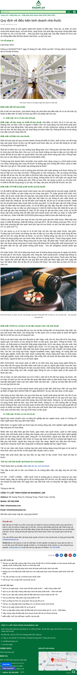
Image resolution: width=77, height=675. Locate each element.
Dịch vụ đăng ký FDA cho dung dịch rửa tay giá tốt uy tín (23, 601)
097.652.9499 (55, 547)
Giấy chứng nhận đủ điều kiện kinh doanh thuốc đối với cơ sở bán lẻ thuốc (30, 613)
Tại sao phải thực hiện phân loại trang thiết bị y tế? (21, 598)
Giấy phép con (15, 15)
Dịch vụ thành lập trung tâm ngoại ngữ (13, 660)
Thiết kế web (69, 673)
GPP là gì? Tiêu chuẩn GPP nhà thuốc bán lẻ (19, 580)
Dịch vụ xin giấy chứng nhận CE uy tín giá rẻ (19, 607)
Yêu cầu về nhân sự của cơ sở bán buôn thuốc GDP (21, 577)
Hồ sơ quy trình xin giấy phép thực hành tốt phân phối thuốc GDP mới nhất (30, 568)
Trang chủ (4, 15)
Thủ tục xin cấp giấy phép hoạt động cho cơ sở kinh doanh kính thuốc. (28, 604)
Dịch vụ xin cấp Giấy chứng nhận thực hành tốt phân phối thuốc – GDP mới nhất (32, 591)
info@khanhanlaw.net (10, 539)
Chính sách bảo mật (7, 652)
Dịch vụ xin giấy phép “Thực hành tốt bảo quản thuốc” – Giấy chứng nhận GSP (32, 588)
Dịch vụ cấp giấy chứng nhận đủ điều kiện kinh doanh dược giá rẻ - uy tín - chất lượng (34, 610)
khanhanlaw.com (15, 547)
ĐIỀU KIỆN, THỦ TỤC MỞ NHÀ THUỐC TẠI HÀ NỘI (21, 616)
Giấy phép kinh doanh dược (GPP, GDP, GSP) (38, 15)
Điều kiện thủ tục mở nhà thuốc (36, 466)
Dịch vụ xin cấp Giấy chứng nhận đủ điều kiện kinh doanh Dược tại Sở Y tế (30, 595)
